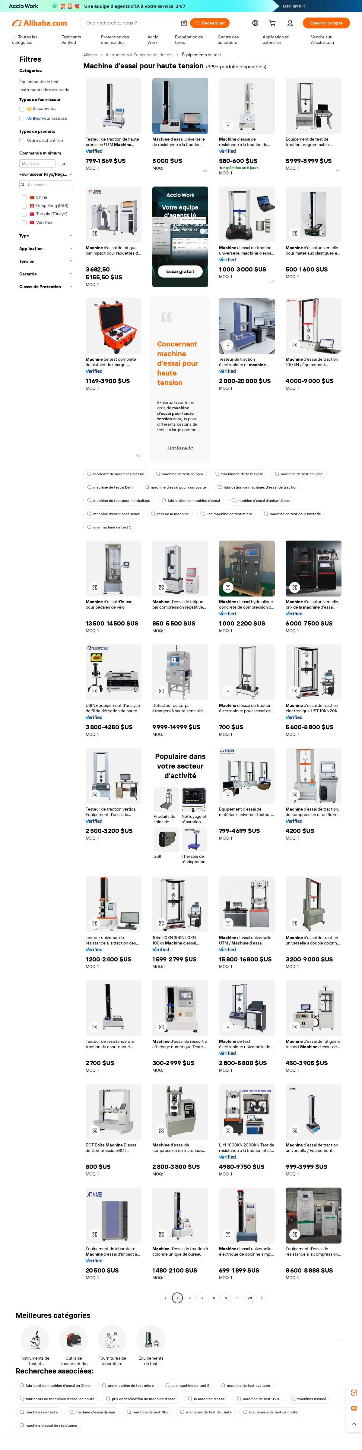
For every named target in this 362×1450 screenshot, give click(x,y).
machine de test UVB (258, 1398)
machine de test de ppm (179, 474)
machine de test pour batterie (292, 514)
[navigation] (46, 677)
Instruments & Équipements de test (139, 54)
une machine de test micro (226, 514)
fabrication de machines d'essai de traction (257, 487)
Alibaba (90, 54)
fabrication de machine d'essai (191, 500)
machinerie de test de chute (270, 1412)
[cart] (273, 23)
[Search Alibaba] (131, 23)
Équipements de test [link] (201, 54)
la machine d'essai (206, 1398)
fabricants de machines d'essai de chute (57, 1398)
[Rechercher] (210, 23)
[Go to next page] (261, 1297)
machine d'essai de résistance (48, 1425)
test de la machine (170, 514)
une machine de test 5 (109, 527)
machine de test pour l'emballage (118, 500)
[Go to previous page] (165, 1297)
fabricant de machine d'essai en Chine (55, 1385)
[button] (184, 23)
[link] (354, 1392)
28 (250, 1298)
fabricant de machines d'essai (115, 474)
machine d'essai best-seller (113, 514)
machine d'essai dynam (92, 1412)
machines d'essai (308, 1398)
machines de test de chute (206, 1412)
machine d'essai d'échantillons (260, 500)
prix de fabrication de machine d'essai (141, 1398)
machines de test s (39, 1412)
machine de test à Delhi (110, 487)
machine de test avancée (245, 1385)
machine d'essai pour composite (175, 487)
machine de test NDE (148, 1412)
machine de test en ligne (299, 474)
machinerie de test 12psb (238, 474)
